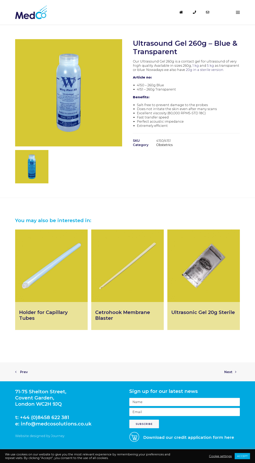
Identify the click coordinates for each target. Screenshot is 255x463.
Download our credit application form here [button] (188, 437)
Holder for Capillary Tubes (43, 315)
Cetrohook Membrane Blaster (122, 315)
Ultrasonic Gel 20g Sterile (203, 312)
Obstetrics (164, 145)
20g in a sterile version (204, 70)
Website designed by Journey (39, 436)
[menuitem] (184, 12)
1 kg (195, 66)
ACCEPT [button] (242, 456)
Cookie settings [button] (220, 456)
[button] (238, 12)
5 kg (210, 66)
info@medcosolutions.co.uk (56, 424)
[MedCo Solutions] (31, 12)
